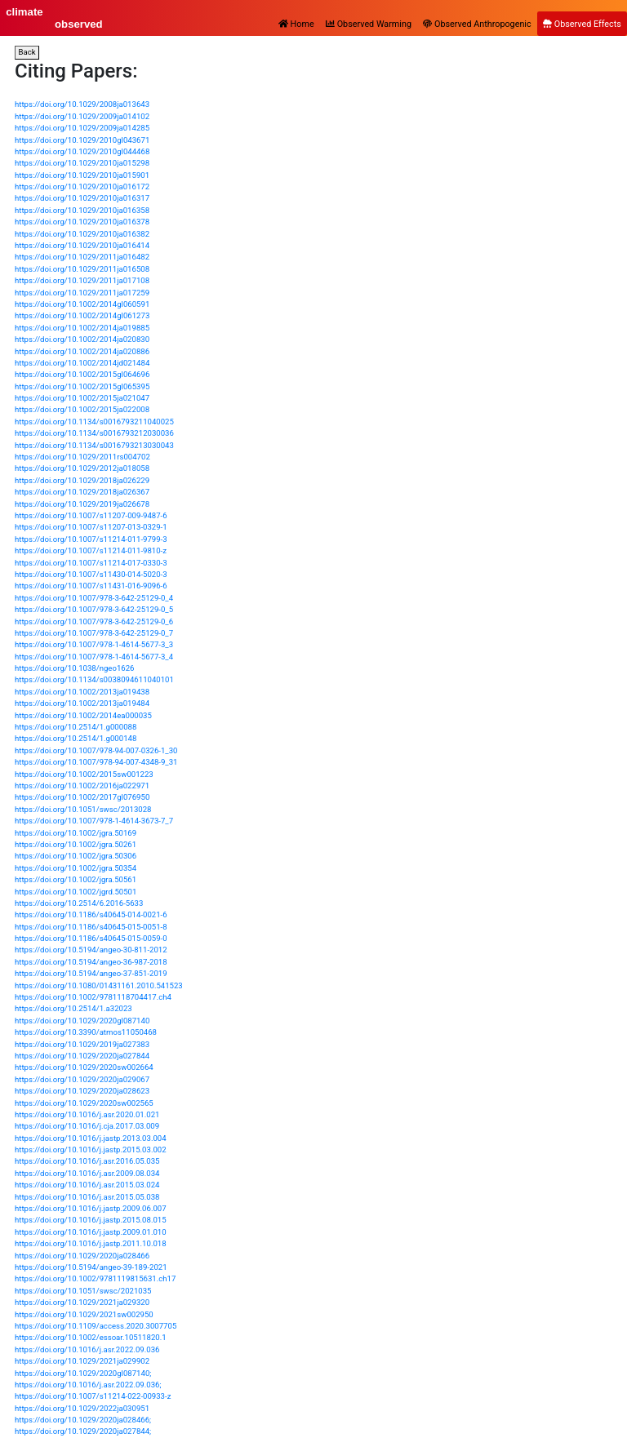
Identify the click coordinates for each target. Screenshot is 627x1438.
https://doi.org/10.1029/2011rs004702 (82, 456)
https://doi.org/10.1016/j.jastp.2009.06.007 (91, 1208)
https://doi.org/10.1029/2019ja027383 (82, 1044)
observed (79, 24)
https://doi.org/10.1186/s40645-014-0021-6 (91, 914)
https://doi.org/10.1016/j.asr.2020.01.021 (87, 1114)
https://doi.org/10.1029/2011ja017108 (82, 280)
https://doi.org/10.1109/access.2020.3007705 (95, 1325)
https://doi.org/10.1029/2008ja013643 (82, 104)
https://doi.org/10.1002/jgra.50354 (75, 867)
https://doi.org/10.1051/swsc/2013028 (83, 809)
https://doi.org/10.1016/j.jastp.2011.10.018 (91, 1243)
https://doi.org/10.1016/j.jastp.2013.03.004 (91, 1138)
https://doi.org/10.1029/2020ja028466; (83, 1419)
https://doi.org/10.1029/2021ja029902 (82, 1360)
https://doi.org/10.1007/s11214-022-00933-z (93, 1395)
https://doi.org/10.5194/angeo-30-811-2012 (91, 949)
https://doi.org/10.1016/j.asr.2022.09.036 (87, 1349)
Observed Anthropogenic (477, 24)
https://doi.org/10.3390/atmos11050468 (86, 1031)
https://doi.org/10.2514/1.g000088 (75, 726)
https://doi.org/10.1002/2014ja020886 (82, 351)
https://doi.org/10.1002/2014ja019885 (82, 327)
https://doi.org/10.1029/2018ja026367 (82, 491)
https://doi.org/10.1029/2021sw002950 (84, 1314)
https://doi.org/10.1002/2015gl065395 (82, 386)
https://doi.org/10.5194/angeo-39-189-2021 (91, 1267)
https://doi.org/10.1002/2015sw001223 (84, 774)
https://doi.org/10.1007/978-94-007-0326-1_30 (96, 750)
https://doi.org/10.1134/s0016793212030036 (94, 432)
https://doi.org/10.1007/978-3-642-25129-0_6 (94, 621)
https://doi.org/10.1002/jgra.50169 (75, 832)
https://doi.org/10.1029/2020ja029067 (82, 1079)
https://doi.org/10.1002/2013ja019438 (82, 691)
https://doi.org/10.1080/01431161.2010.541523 (99, 985)
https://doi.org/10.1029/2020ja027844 (82, 1055)
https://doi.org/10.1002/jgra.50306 (75, 855)
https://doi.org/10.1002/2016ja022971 (82, 785)
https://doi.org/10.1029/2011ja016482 (82, 256)
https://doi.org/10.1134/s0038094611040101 (94, 679)
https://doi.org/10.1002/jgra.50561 (75, 879)
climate (24, 12)
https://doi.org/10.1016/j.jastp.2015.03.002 (91, 1149)
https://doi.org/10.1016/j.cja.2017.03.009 (87, 1125)
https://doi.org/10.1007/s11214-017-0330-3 (91, 562)
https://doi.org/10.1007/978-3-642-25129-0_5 (94, 609)
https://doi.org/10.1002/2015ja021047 (82, 397)
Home (296, 24)
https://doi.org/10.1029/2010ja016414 (82, 245)
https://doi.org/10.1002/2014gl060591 (82, 304)
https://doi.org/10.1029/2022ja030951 (82, 1408)
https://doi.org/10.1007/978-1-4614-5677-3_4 (94, 656)
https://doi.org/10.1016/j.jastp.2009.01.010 (91, 1231)
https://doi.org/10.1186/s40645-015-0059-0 (91, 938)
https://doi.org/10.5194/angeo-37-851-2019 (91, 973)
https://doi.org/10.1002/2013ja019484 (82, 703)
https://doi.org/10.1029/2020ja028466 (82, 1255)
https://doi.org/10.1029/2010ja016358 (82, 210)
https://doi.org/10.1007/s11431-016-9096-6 (91, 585)
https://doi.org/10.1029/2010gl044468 (82, 151)
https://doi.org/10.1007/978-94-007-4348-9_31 (96, 761)
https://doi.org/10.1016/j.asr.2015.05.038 (87, 1196)
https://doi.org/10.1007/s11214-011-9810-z (91, 550)
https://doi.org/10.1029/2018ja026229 (82, 480)
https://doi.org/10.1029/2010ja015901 (82, 175)
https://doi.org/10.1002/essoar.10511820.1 (91, 1337)
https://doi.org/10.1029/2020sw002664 (84, 1067)
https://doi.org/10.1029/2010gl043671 (82, 139)
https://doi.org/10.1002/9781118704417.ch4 (93, 996)
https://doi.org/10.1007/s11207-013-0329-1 (91, 526)
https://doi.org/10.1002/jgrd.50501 (75, 891)
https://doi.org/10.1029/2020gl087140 (82, 1020)
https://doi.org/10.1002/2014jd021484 (82, 362)
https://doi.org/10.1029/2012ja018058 (82, 468)
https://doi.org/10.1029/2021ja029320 (82, 1302)
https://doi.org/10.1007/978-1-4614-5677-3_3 (94, 644)
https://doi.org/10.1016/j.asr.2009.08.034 (87, 1173)
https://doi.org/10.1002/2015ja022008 (82, 409)
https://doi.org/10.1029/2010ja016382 (82, 233)
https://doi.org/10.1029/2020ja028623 (82, 1090)
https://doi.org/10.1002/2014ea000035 (83, 715)
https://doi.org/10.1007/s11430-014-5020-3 (91, 574)
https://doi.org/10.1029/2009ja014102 (82, 116)
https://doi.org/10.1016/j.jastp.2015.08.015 (91, 1219)
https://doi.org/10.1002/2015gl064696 (82, 374)
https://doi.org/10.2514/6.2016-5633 (79, 903)
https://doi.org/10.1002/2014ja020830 (82, 339)
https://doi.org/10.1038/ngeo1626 (74, 668)
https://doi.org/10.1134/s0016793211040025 (94, 421)
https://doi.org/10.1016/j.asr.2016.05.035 (87, 1160)
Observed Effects (582, 24)
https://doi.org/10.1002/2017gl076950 (82, 796)
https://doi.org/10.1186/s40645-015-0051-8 (91, 926)
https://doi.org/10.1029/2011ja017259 (82, 292)
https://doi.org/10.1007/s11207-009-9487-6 (91, 515)
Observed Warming (368, 24)
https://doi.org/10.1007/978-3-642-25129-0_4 (94, 597)
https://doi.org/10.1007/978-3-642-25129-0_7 (94, 632)
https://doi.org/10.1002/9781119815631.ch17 (95, 1278)
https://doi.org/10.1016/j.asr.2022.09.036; (88, 1384)
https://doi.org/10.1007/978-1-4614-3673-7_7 (94, 820)
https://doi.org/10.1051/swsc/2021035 (83, 1290)
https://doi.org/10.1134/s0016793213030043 (94, 445)
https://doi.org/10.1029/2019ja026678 (82, 503)
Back (27, 51)
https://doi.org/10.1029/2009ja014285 (82, 127)
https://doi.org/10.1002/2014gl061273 (82, 315)
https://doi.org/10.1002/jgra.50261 (75, 844)
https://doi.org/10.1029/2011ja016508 (82, 268)
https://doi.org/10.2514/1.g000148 (75, 738)
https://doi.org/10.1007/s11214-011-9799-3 (91, 539)
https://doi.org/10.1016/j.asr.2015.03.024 (87, 1184)
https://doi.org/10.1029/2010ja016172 (82, 186)
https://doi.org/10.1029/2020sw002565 (84, 1102)
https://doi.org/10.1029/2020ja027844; (83, 1431)
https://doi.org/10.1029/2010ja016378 (82, 221)
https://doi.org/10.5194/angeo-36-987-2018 (91, 961)
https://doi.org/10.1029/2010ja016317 (82, 197)
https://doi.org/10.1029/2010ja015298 (82, 162)
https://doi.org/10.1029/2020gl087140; (83, 1373)
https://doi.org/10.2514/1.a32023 (73, 1008)
